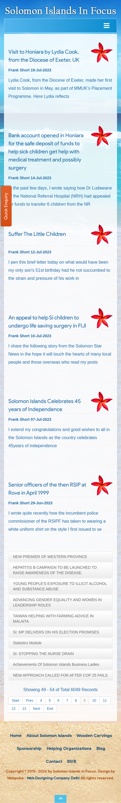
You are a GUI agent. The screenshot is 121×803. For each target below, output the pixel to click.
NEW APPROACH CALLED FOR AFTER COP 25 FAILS (60, 675)
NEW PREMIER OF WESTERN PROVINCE (50, 556)
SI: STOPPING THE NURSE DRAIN (43, 654)
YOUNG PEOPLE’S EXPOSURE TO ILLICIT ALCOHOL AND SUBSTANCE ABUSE (60, 586)
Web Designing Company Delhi (53, 778)
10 (94, 700)
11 (105, 700)
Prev (29, 700)
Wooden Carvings (94, 735)
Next (36, 708)
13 (24, 708)
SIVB (71, 761)
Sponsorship (29, 748)
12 (13, 708)
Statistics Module (27, 643)
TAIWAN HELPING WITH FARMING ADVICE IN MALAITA (53, 618)
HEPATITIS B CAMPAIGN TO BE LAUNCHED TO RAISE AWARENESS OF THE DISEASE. (55, 570)
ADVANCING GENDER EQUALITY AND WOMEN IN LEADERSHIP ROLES (57, 602)
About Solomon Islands (48, 735)
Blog (100, 748)
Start (15, 700)
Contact (53, 761)
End (50, 708)
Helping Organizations (69, 748)
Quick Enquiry (5, 206)
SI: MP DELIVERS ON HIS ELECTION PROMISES (56, 632)
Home (15, 735)
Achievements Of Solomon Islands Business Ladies (56, 664)
